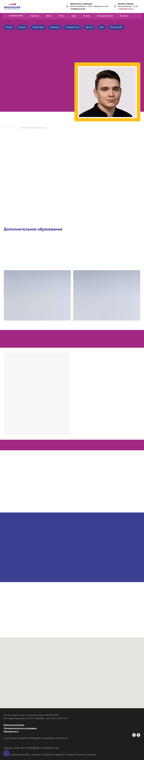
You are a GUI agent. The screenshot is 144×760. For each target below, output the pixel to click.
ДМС (102, 27)
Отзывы (86, 16)
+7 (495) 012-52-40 (77, 9)
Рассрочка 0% (116, 27)
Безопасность (11, 732)
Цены (74, 16)
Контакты (124, 16)
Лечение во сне (72, 27)
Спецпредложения (105, 16)
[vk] (134, 735)
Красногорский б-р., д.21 (80, 6)
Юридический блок (14, 725)
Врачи (48, 16)
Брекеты (22, 27)
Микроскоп (55, 27)
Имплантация (38, 27)
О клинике (34, 16)
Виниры (9, 27)
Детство (89, 27)
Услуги (61, 16)
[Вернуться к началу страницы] (6, 753)
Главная (7, 128)
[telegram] (138, 735)
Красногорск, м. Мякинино (81, 4)
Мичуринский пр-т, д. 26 (128, 6)
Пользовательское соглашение (20, 728)
